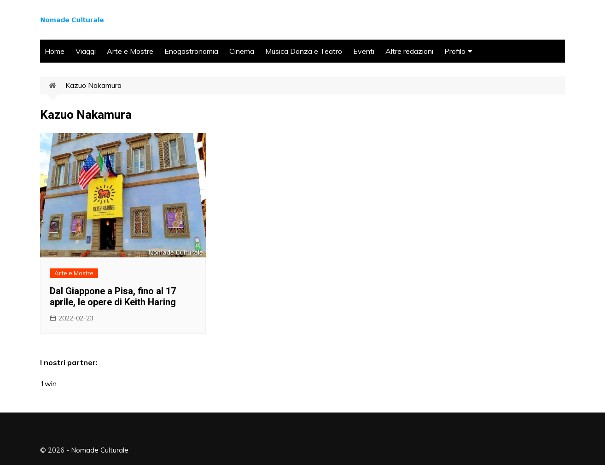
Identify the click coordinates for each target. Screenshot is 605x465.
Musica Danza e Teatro (303, 51)
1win (48, 383)
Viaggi (86, 51)
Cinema (241, 51)
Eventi (363, 51)
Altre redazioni (409, 51)
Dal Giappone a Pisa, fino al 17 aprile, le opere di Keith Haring (113, 296)
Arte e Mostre (130, 51)
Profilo (454, 51)
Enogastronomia (191, 51)
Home (54, 51)
